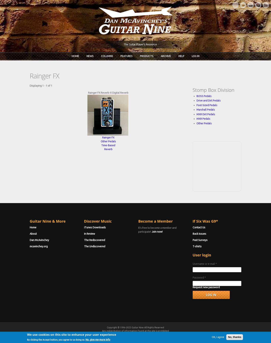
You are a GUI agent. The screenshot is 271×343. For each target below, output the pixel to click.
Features (126, 56)
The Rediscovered (94, 240)
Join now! (157, 231)
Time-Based (108, 145)
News (90, 56)
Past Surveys (200, 240)
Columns (107, 56)
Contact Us (199, 227)
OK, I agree (218, 338)
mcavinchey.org (39, 246)
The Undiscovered (94, 246)
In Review (89, 233)
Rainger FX (108, 137)
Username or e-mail (205, 263)
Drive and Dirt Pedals (209, 100)
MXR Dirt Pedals (206, 114)
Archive (166, 56)
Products (146, 56)
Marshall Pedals (206, 109)
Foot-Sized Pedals (207, 105)
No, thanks (234, 338)
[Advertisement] (217, 166)
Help (181, 56)
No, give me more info (98, 340)
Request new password (206, 287)
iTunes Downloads (95, 227)
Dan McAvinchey (39, 240)
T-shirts (197, 246)
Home (75, 56)
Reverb (108, 149)
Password (199, 277)
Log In (195, 56)
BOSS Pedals (204, 96)
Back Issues (199, 233)
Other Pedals (108, 141)
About (33, 233)
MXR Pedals (203, 118)
